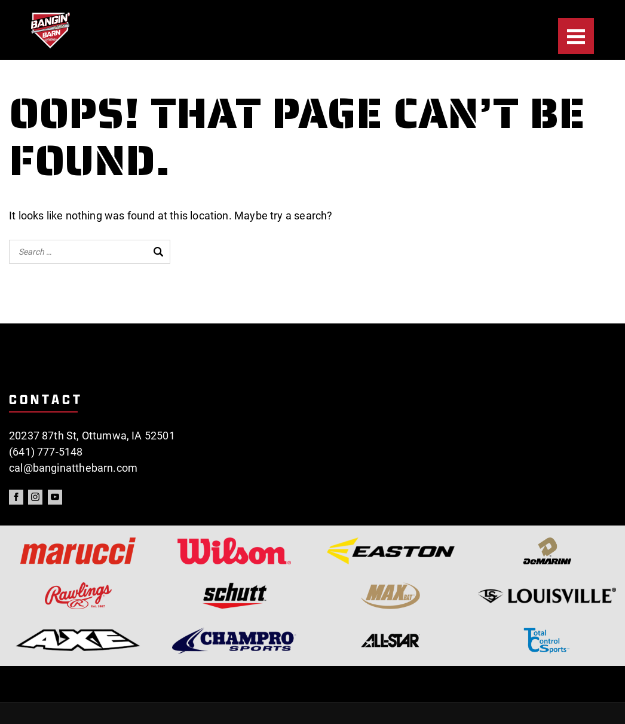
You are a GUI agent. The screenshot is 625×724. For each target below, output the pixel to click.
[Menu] (576, 36)
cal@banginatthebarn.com (73, 468)
